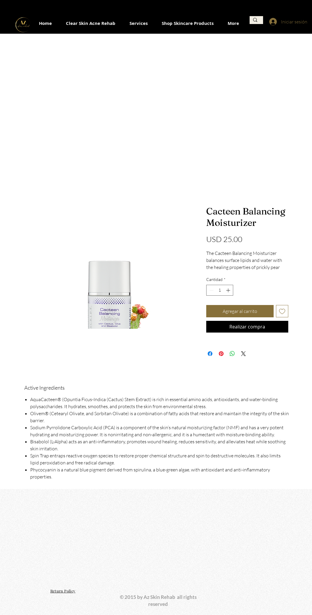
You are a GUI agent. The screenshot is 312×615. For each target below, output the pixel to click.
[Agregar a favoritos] (282, 311)
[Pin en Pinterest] (221, 353)
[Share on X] (243, 353)
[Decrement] (210, 290)
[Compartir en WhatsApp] (232, 353)
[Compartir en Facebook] (210, 353)
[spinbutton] (219, 290)
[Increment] (228, 290)
